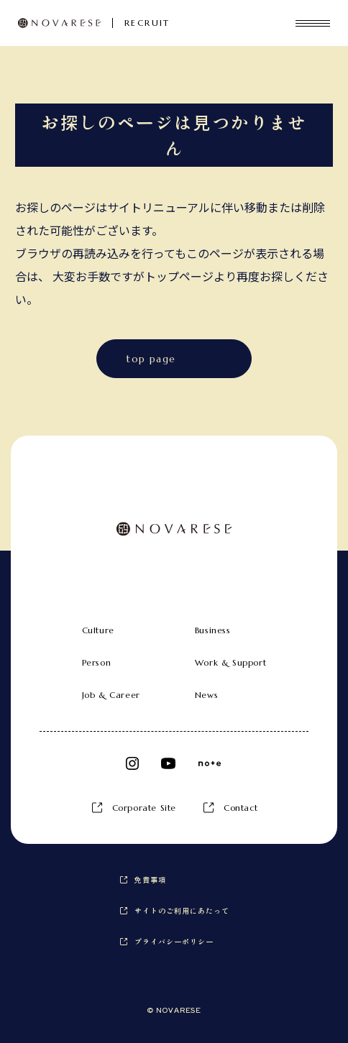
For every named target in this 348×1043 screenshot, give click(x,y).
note (210, 763)
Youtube (168, 763)
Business (213, 630)
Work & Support (230, 662)
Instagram (132, 763)
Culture (98, 630)
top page (150, 358)
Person (96, 662)
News (206, 694)
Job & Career (111, 694)
